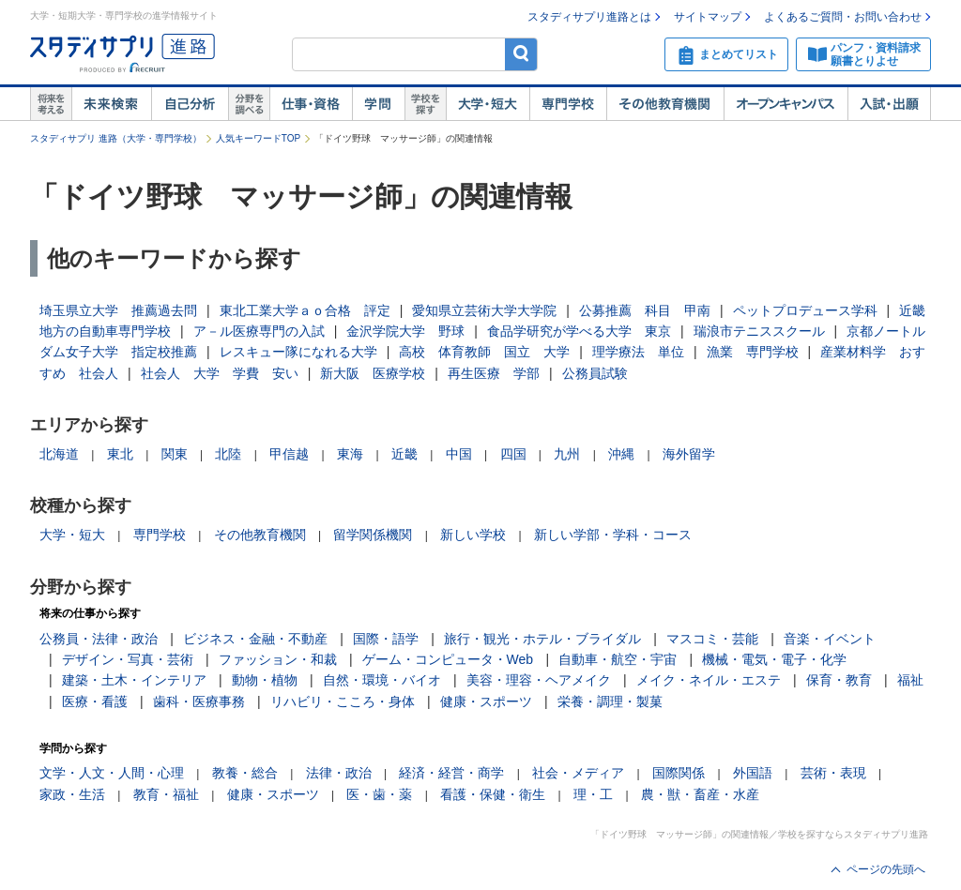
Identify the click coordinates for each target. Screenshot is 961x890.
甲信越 (289, 453)
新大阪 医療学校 (372, 373)
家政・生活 (72, 794)
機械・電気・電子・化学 (774, 659)
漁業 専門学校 (753, 351)
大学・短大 (487, 104)
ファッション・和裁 (278, 659)
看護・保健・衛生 (492, 794)
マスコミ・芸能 (712, 638)
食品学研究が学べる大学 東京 (579, 331)
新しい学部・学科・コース (613, 534)
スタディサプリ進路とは (589, 16)
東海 (350, 453)
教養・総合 (245, 772)
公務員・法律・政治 (98, 638)
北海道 (59, 453)
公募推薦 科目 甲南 (644, 310)
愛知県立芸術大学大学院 (484, 310)
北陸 (228, 453)
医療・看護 (95, 701)
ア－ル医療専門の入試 (259, 331)
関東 (174, 453)
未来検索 (111, 104)
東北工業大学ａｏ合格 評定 (305, 310)
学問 (378, 104)
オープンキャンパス (785, 104)
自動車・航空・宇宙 (617, 659)
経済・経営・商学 (451, 772)
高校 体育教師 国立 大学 (484, 351)
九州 (567, 453)
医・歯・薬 (379, 794)
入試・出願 (889, 104)
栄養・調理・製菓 (610, 701)
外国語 (752, 772)
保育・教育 (839, 679)
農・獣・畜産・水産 (700, 794)
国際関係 (678, 772)
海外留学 (689, 453)
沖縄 (621, 453)
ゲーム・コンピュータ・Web (448, 659)
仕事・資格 (310, 104)
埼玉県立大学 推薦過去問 (118, 310)
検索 (521, 54)
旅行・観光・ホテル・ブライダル (542, 638)
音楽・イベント (830, 638)
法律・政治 (339, 772)
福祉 (910, 679)
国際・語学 (386, 638)
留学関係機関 (372, 534)
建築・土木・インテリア (134, 679)
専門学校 (567, 104)
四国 (513, 453)
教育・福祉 (166, 794)
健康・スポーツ (486, 701)
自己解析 (189, 104)
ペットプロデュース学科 (805, 310)
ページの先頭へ (886, 869)
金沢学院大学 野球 (405, 331)
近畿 (404, 453)
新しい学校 (473, 534)
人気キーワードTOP (258, 138)
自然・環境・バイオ (382, 679)
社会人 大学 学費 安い (219, 373)
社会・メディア (578, 772)
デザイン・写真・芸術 (127, 659)
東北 (120, 453)
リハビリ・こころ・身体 (342, 701)
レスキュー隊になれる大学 (298, 351)
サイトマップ (707, 16)
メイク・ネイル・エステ (708, 679)
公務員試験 (595, 373)
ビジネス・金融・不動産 (255, 638)
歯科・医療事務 (199, 701)
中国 (459, 453)
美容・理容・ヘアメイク (538, 679)
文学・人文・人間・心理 (111, 772)
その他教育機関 (665, 104)
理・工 (593, 794)
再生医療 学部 (494, 373)
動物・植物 (264, 679)
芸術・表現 (833, 772)
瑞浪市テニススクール (759, 331)
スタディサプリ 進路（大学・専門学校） (116, 138)
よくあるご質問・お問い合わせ (843, 16)
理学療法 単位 (638, 351)
